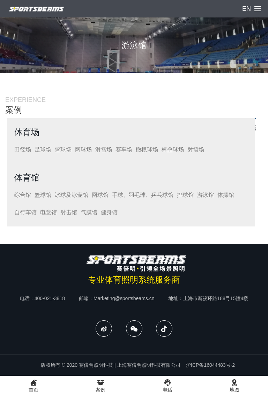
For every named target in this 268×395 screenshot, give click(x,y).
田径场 (22, 149)
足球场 (43, 149)
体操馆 (225, 195)
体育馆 (26, 177)
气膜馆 (89, 212)
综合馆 (22, 195)
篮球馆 (43, 195)
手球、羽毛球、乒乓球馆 (142, 195)
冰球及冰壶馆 (71, 195)
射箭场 (195, 149)
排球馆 (185, 195)
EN (246, 8)
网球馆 (100, 195)
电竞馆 (48, 212)
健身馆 (109, 212)
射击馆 (68, 212)
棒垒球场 (173, 149)
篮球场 (63, 149)
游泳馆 (205, 195)
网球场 (83, 149)
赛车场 (124, 149)
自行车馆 (25, 212)
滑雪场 (103, 149)
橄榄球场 (147, 149)
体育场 (26, 132)
